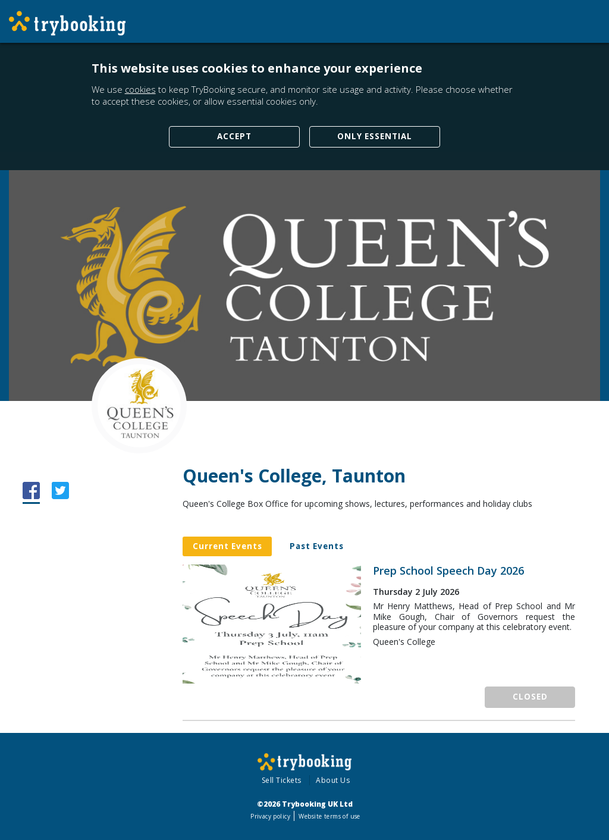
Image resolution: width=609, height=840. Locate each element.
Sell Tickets (282, 780)
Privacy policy (270, 816)
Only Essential (374, 136)
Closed (530, 696)
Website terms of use (329, 816)
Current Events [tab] (227, 546)
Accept (234, 136)
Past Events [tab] (317, 546)
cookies (140, 89)
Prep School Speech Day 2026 (448, 571)
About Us (333, 780)
